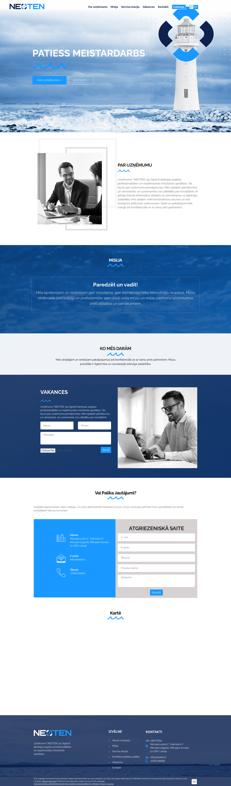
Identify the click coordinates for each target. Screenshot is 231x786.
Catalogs (178, 6)
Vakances (149, 6)
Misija (114, 6)
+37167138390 (77, 573)
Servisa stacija (130, 6)
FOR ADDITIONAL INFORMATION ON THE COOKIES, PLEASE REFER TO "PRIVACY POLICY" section (74, 784)
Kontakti (163, 6)
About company (121, 740)
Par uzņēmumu (97, 6)
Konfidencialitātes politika (126, 756)
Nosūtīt (156, 592)
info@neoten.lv (78, 559)
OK (194, 782)
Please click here (49, 781)
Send (106, 449)
